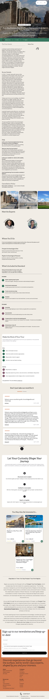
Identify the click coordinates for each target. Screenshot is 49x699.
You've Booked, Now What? (8, 688)
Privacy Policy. (25, 648)
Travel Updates (6, 683)
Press (21, 676)
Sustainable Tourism (24, 673)
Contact (4, 686)
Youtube (21, 686)
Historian (13, 228)
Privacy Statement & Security (12, 696)
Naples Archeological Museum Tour (13, 63)
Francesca (6, 220)
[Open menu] (44, 3)
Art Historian (36, 228)
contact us (19, 380)
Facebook (22, 680)
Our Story (21, 670)
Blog (4, 680)
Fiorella (29, 220)
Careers (21, 675)
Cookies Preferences (25, 698)
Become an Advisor (7, 685)
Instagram (22, 683)
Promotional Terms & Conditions (37, 696)
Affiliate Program (6, 672)
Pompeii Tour (5, 62)
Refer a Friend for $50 (7, 670)
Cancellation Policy (25, 696)
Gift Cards (5, 673)
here (12, 187)
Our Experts (22, 672)
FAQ (4, 682)
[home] (7, 4)
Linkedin (21, 685)
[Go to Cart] (41, 2)
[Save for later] (22, 516)
